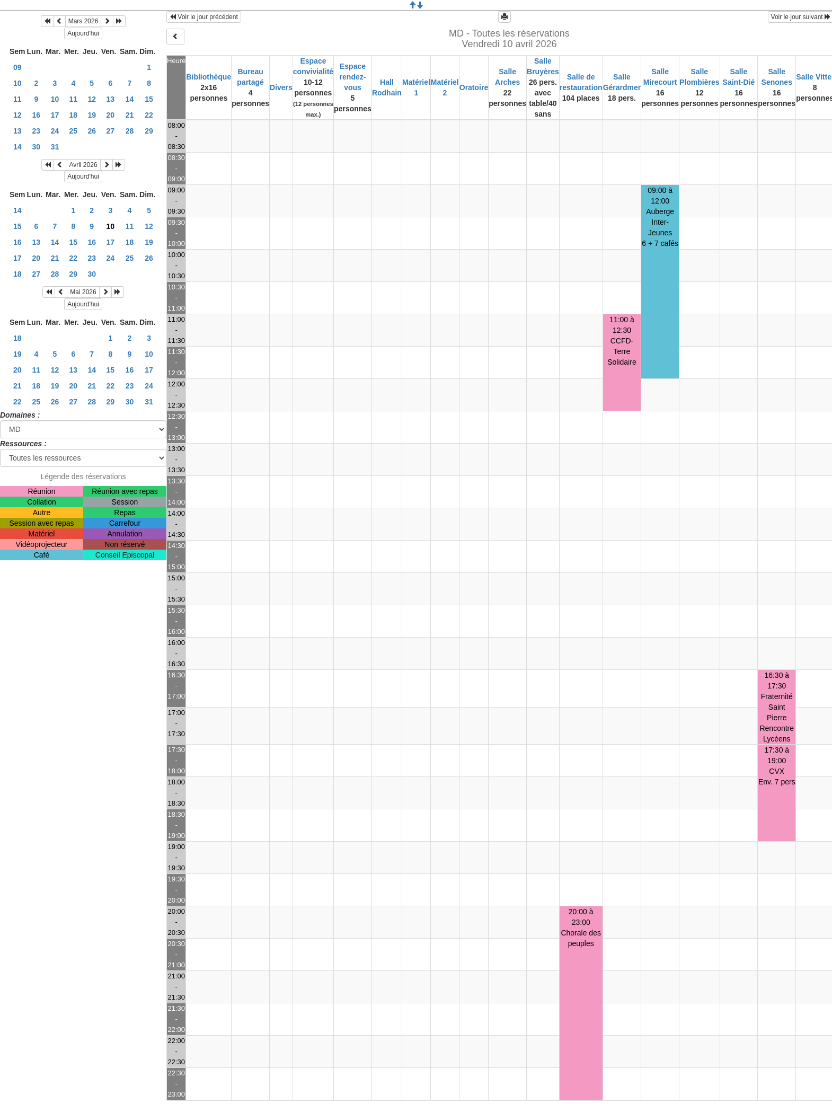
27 (111, 131)
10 (17, 83)
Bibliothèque (208, 77)
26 (91, 131)
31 (55, 147)
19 (91, 115)
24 (55, 131)
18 (73, 115)
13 (111, 99)
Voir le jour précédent (204, 17)
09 (17, 67)
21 (130, 115)
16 (36, 115)
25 (73, 131)
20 (111, 115)
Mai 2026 (83, 292)
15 (149, 99)
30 (36, 147)
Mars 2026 (83, 21)
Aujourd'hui (83, 33)
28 (130, 131)
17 (55, 115)
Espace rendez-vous (353, 77)
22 (149, 115)
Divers (281, 87)
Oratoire (473, 87)
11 (17, 99)
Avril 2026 (83, 165)
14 (130, 99)
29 (149, 131)
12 (91, 99)
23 (36, 131)
